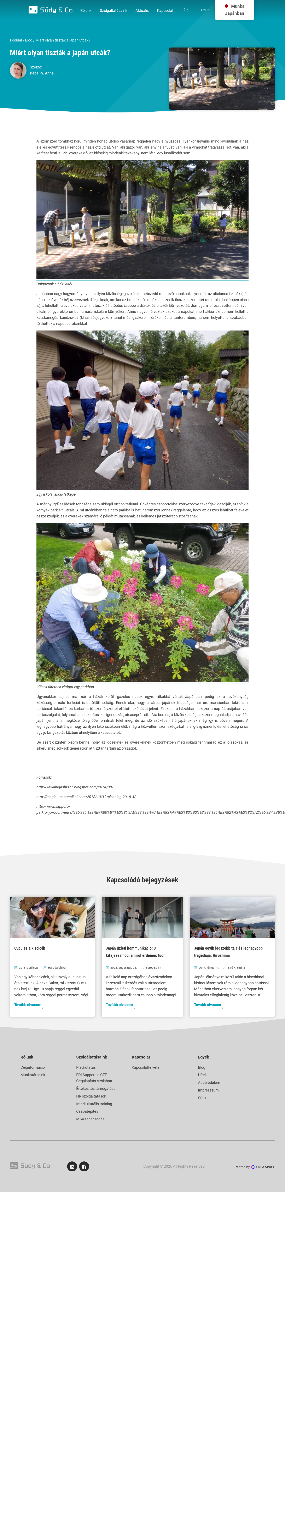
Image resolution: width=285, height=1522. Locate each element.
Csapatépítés (87, 1111)
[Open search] (186, 9)
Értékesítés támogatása (96, 1088)
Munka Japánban (234, 10)
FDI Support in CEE (91, 1075)
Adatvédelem (209, 1082)
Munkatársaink (33, 1075)
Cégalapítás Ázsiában (94, 1081)
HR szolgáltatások (91, 1096)
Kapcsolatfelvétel (146, 1067)
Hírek (202, 1075)
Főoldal (16, 40)
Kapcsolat (141, 1057)
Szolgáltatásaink (91, 1057)
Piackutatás (86, 1067)
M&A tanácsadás (90, 1119)
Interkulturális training (94, 1104)
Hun (203, 10)
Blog (28, 40)
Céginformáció (33, 1067)
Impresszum (208, 1090)
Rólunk (27, 1057)
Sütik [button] (202, 1098)
